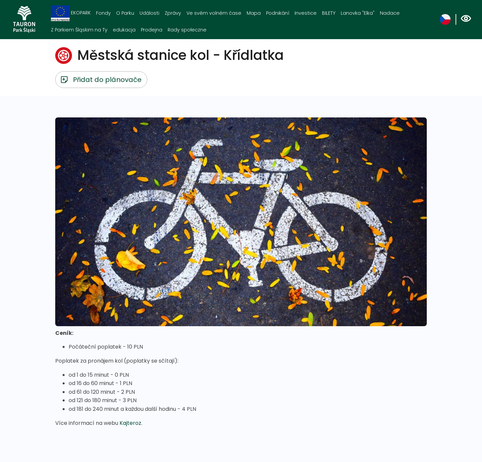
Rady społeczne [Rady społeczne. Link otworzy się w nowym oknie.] (187, 29)
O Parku (125, 13)
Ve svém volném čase (213, 13)
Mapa (254, 13)
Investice (306, 13)
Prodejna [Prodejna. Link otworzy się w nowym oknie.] (151, 29)
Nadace (390, 13)
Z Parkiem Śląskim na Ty (79, 29)
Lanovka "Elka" (358, 13)
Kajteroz (130, 423)
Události (149, 13)
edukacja (124, 29)
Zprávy (173, 13)
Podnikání (277, 13)
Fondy (103, 13)
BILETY (328, 13)
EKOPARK (71, 13)
